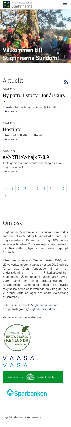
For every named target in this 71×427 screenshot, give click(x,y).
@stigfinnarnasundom (40, 309)
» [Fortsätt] (6, 195)
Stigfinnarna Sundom (44, 305)
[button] (65, 5)
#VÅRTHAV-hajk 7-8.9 (26, 157)
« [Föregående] (6, 188)
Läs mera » (10, 111)
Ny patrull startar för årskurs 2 (34, 98)
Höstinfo (12, 129)
